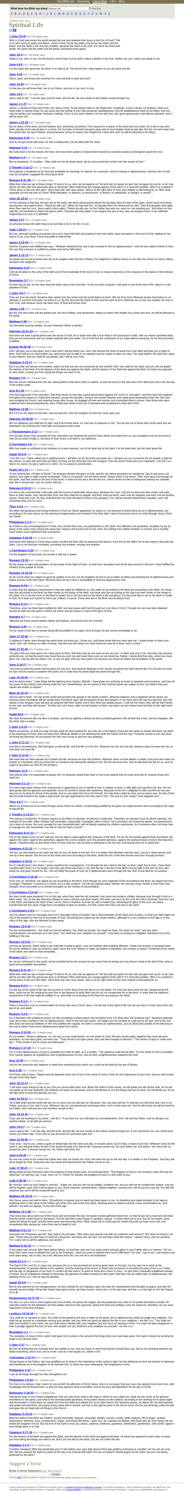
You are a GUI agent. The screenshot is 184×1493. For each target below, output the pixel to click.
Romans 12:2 (18, 957)
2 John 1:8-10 (18, 727)
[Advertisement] (152, 28)
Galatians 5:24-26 (20, 537)
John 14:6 (15, 94)
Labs (113, 1)
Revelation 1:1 (18, 1332)
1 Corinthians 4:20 (21, 550)
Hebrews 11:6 (18, 770)
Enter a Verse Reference (35, 1470)
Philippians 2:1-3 (20, 522)
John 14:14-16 (18, 1114)
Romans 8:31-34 (20, 970)
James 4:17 (16, 219)
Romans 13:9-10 (20, 926)
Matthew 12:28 (18, 409)
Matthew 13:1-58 (20, 1211)
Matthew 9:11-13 (20, 1230)
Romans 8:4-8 (18, 585)
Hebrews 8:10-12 (20, 488)
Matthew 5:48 (18, 321)
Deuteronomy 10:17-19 (24, 1298)
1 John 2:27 (17, 1344)
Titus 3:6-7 (16, 802)
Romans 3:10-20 (20, 1032)
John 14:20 (16, 84)
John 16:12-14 (18, 1083)
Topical (100, 1)
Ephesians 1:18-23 (21, 1392)
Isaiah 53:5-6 (17, 1282)
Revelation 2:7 (18, 280)
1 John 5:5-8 (17, 36)
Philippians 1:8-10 (21, 1380)
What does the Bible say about (50, 8)
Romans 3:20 (18, 626)
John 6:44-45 (17, 1155)
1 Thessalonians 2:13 (23, 431)
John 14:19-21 (18, 1098)
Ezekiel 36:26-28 (20, 347)
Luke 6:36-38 (17, 1180)
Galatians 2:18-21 (20, 861)
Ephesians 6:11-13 (21, 833)
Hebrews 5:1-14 (19, 783)
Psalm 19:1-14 (18, 469)
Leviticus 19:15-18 (21, 1313)
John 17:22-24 (18, 649)
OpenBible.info (65, 1)
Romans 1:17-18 (20, 1048)
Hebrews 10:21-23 (21, 331)
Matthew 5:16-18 (20, 1245)
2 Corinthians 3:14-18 (23, 892)
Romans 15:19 (18, 560)
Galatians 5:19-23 (20, 1414)
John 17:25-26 (18, 636)
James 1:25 (16, 309)
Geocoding (83, 1)
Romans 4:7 (17, 616)
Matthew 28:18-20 (20, 1196)
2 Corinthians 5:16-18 (23, 876)
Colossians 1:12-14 (21, 1357)
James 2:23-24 (18, 242)
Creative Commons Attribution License (83, 1487)
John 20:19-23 (18, 198)
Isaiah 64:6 (16, 714)
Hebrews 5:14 (18, 147)
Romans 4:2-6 (18, 1014)
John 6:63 (15, 64)
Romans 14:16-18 (20, 573)
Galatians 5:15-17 (20, 362)
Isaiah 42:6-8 (17, 454)
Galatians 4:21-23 (20, 848)
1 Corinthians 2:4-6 (21, 910)
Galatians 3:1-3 (19, 1445)
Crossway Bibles (73, 1489)
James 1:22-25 (18, 122)
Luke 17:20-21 (18, 1168)
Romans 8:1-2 (18, 1001)
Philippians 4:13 (19, 1370)
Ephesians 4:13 (19, 267)
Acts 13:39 (16, 1060)
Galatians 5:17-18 (20, 1432)
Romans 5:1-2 (18, 604)
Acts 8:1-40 (16, 390)
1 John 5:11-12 (19, 742)
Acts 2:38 (15, 1070)
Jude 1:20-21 (17, 229)
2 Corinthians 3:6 (20, 444)
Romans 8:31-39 (20, 180)
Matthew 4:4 (17, 157)
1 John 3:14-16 (19, 755)
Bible (19, 1477)
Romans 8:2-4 (18, 985)
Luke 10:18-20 (18, 677)
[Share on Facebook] (14, 30)
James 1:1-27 (18, 104)
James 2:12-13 (18, 255)
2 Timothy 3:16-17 (21, 167)
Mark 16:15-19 (18, 693)
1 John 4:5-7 (17, 293)
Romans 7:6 (17, 378)
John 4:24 (15, 74)
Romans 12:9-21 (20, 942)
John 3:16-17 (17, 664)
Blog (121, 1)
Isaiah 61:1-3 (17, 1261)
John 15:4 (15, 54)
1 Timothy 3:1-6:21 (21, 814)
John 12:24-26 (18, 1139)
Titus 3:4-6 (16, 506)
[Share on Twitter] (10, 30)
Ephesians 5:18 (19, 138)
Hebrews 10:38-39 (21, 419)
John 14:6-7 (17, 1127)
